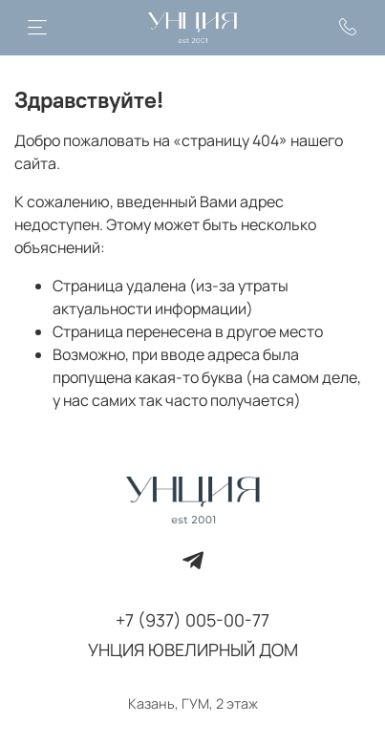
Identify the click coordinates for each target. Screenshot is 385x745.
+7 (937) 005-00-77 (192, 619)
